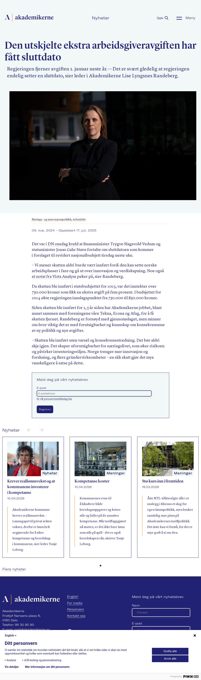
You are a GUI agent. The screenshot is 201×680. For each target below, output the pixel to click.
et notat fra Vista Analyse (54, 277)
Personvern (75, 609)
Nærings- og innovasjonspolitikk (51, 219)
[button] (100, 565)
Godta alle (170, 651)
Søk (162, 18)
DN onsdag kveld (63, 244)
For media (74, 603)
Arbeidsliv (79, 219)
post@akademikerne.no (32, 629)
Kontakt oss (76, 616)
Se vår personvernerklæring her (54, 399)
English (72, 596)
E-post (41, 387)
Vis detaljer (12, 666)
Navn (136, 605)
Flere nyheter (14, 569)
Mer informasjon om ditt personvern (47, 666)
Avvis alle (170, 658)
